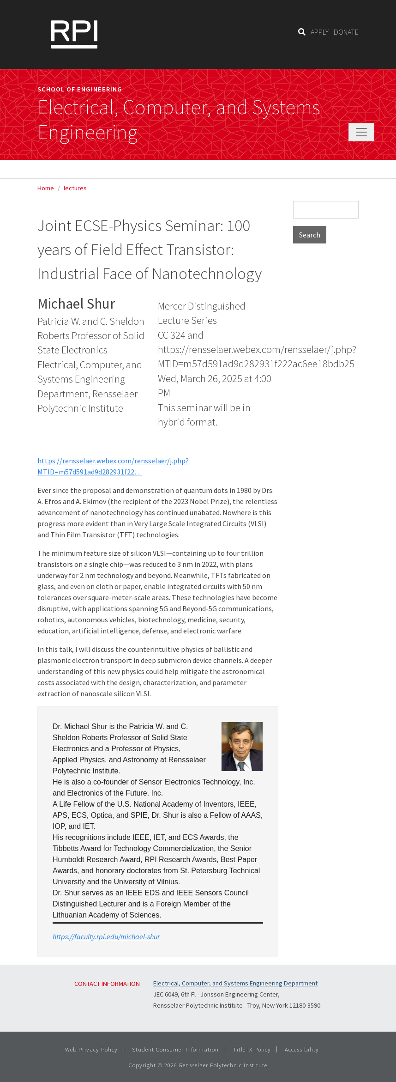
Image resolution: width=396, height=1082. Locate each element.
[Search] (302, 31)
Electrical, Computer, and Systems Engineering (178, 120)
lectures (75, 188)
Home (45, 188)
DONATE (346, 31)
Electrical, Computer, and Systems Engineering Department (235, 983)
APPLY (320, 31)
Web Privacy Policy (91, 1049)
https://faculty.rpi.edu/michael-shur (106, 936)
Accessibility (302, 1049)
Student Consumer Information (175, 1049)
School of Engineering (79, 89)
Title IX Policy (252, 1049)
